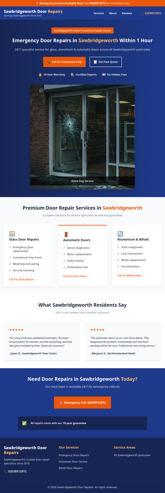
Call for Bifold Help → (130, 275)
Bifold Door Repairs (70, 468)
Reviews (127, 13)
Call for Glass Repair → (23, 279)
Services (99, 13)
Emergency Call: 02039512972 (82, 402)
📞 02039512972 (151, 13)
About (113, 13)
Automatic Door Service (73, 461)
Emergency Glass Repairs (74, 455)
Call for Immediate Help (64, 62)
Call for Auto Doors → (76, 276)
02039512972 (97, 3)
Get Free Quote (106, 62)
